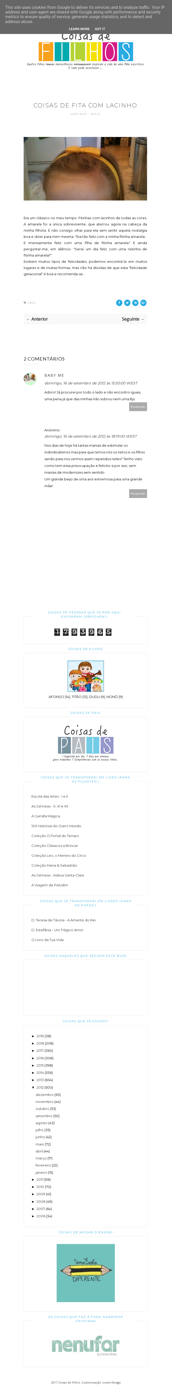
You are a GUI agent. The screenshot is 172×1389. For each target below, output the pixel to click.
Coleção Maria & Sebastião (54, 865)
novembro (45, 1102)
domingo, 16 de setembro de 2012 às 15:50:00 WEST (90, 383)
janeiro (41, 1172)
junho (40, 1137)
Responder (138, 406)
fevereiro (43, 1165)
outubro (42, 1109)
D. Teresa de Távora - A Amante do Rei (63, 920)
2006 (41, 1216)
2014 (40, 1072)
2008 (41, 1201)
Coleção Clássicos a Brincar (54, 846)
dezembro (45, 1095)
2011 (40, 1179)
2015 (40, 1065)
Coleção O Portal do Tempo (55, 836)
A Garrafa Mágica (45, 816)
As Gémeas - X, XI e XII (49, 806)
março (41, 1158)
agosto (42, 1123)
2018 (40, 1043)
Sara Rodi (79, 114)
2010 (40, 1187)
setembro (44, 1116)
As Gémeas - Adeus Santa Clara (57, 875)
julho (40, 1130)
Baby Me (54, 375)
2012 (40, 1087)
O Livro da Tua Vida (47, 940)
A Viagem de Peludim (49, 885)
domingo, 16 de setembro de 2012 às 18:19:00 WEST (90, 436)
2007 (41, 1209)
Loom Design (112, 1382)
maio (40, 1144)
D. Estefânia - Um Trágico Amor (57, 930)
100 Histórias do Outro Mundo (56, 826)
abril (39, 1151)
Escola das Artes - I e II (49, 796)
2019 (40, 1036)
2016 (40, 1058)
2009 (41, 1194)
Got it (100, 29)
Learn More (79, 29)
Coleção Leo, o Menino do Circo (58, 855)
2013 (40, 1080)
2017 (40, 1050)
